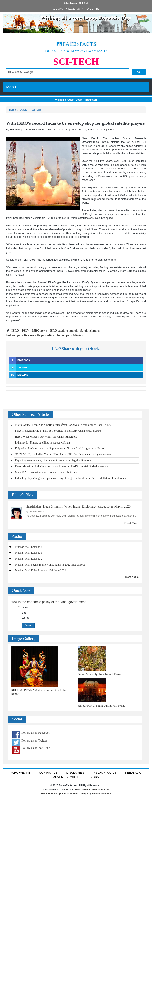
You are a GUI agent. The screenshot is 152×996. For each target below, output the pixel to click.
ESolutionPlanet (101, 793)
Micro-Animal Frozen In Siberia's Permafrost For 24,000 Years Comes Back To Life (63, 424)
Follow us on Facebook (35, 732)
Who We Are (20, 772)
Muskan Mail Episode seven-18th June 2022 (40, 570)
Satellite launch (90, 330)
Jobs (95, 777)
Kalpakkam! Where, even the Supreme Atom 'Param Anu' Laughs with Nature (60, 448)
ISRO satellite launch (64, 330)
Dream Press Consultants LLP (90, 789)
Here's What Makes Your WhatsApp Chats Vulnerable (46, 436)
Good (25, 607)
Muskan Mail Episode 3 (28, 552)
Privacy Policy (104, 772)
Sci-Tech (36, 109)
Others (23, 109)
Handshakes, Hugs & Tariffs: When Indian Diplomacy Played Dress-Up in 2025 (78, 506)
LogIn (79, 99)
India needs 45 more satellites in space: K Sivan (42, 442)
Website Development (53, 793)
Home (12, 109)
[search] (67, 72)
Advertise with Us (75, 9)
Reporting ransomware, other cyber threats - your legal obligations (53, 460)
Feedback (133, 772)
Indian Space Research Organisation (30, 335)
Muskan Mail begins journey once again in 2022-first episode (50, 564)
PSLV (25, 330)
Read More (131, 523)
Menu (11, 87)
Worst (25, 617)
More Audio (132, 577)
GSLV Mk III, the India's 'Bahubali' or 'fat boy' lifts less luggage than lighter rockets (63, 454)
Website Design (79, 793)
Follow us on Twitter (34, 740)
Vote (28, 625)
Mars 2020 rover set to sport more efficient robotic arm (46, 472)
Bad (24, 612)
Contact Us (93, 9)
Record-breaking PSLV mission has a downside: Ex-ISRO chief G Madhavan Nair (62, 466)
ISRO (15, 330)
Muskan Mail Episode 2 (28, 558)
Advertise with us (67, 777)
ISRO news (39, 330)
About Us (58, 9)
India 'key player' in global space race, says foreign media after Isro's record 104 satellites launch (70, 478)
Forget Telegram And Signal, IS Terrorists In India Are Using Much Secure (58, 430)
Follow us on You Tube (35, 748)
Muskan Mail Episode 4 (28, 546)
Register (91, 99)
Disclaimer (75, 772)
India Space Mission (70, 335)
